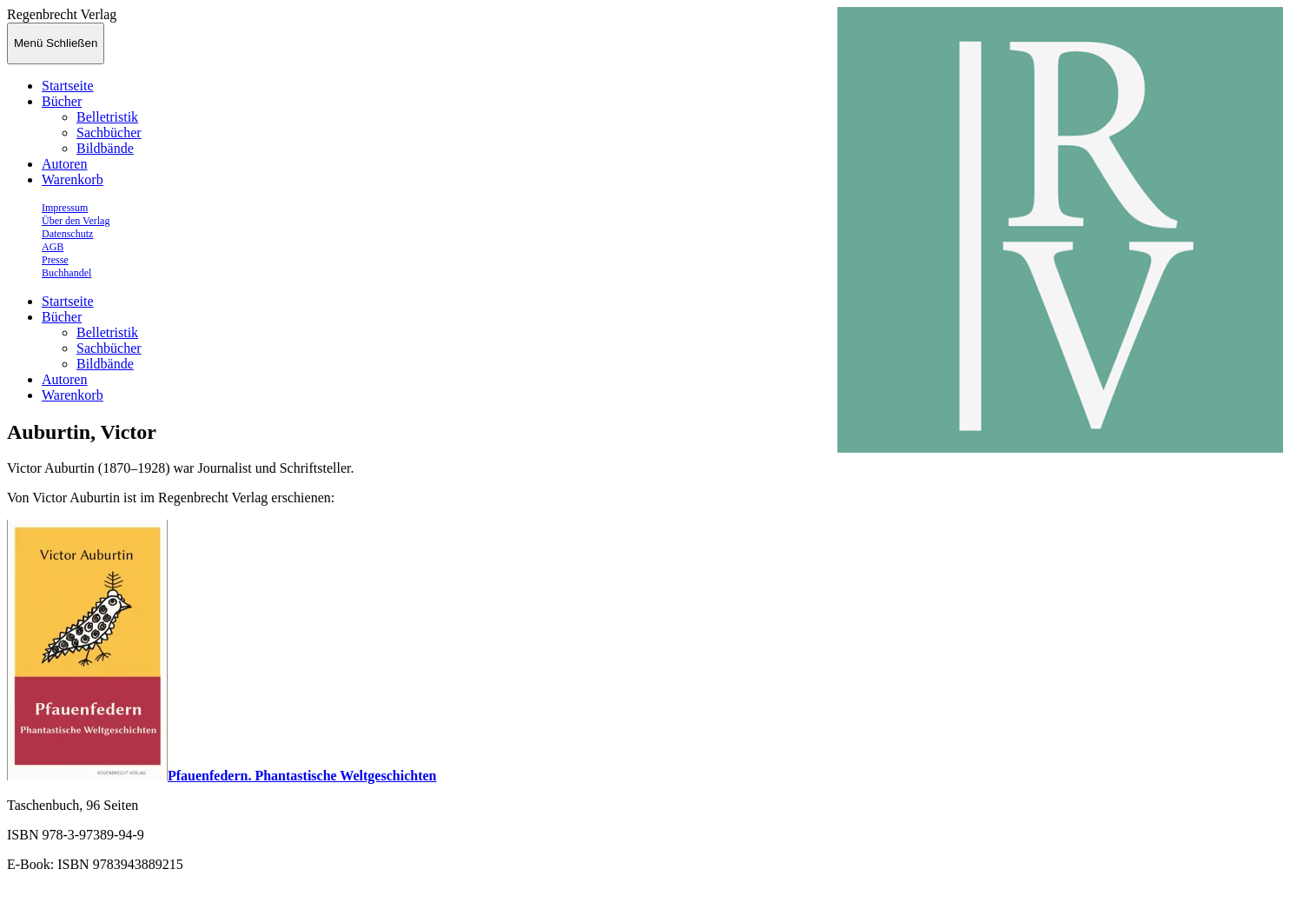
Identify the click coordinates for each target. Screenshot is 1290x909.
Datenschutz (67, 234)
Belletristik (107, 116)
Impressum (65, 208)
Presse (55, 260)
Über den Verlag (75, 221)
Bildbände (105, 148)
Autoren (64, 163)
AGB (52, 247)
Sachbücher (109, 132)
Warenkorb (72, 179)
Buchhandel (66, 273)
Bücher (62, 101)
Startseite (68, 85)
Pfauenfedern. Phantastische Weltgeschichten (302, 775)
